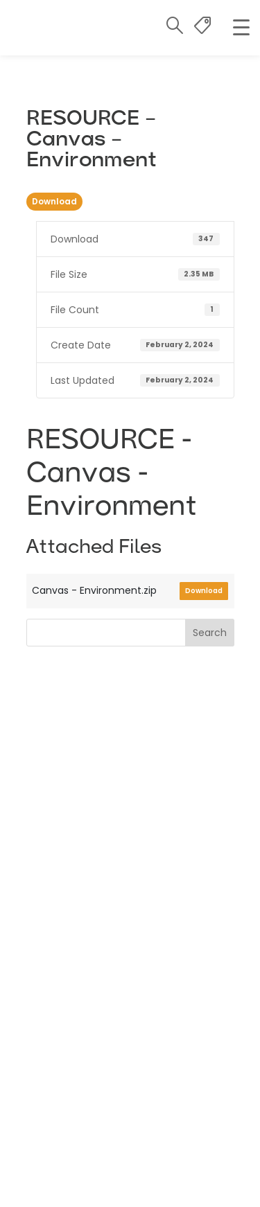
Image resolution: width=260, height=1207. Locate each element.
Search (210, 633)
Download (54, 201)
